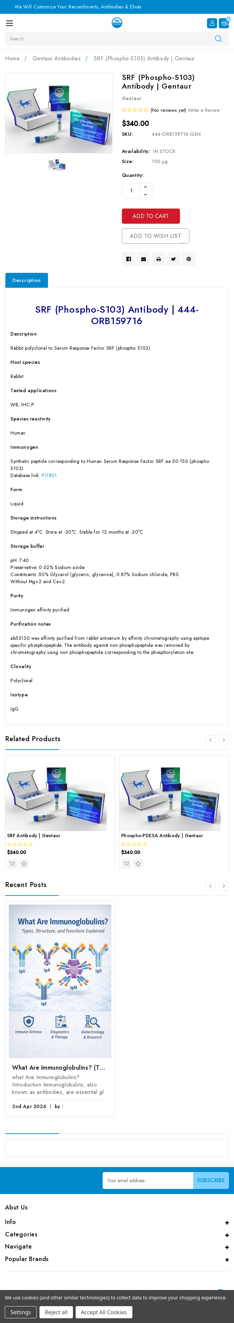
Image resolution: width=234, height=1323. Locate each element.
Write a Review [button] (204, 110)
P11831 (49, 475)
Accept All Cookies (104, 1312)
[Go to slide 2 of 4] (224, 740)
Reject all (56, 1312)
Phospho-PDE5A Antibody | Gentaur (162, 835)
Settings (20, 1312)
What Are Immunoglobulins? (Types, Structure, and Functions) (60, 1068)
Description (26, 281)
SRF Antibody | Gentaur (33, 835)
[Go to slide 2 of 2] (210, 887)
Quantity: (133, 175)
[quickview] (24, 864)
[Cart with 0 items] (224, 22)
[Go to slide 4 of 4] (210, 740)
